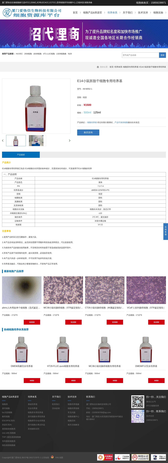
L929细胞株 (61, 54)
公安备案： (47, 457)
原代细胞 (6, 408)
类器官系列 (7, 425)
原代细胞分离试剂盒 (36, 425)
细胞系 (5, 404)
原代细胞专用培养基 (36, 416)
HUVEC (19, 54)
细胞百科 (71, 421)
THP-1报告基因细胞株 (11, 437)
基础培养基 (32, 404)
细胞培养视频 (73, 404)
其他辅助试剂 (33, 429)
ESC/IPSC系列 (8, 421)
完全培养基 (32, 408)
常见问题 (71, 412)
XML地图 (59, 457)
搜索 (162, 55)
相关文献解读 (73, 425)
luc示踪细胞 (7, 412)
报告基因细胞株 (8, 445)
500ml (87, 112)
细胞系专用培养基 (130, 67)
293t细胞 (28, 54)
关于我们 (128, 12)
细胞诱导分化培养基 (36, 421)
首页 (75, 12)
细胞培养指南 (73, 408)
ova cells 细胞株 (9, 433)
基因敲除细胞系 (8, 429)
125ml (97, 112)
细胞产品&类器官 (92, 12)
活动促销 (56, 408)
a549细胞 (37, 54)
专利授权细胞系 (8, 441)
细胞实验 (158, 12)
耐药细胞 (6, 416)
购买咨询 (88, 132)
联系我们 (56, 404)
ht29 (70, 54)
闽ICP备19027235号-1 (31, 457)
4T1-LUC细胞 (49, 54)
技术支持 (143, 12)
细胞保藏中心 (73, 416)
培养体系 (112, 12)
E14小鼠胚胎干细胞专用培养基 (153, 67)
